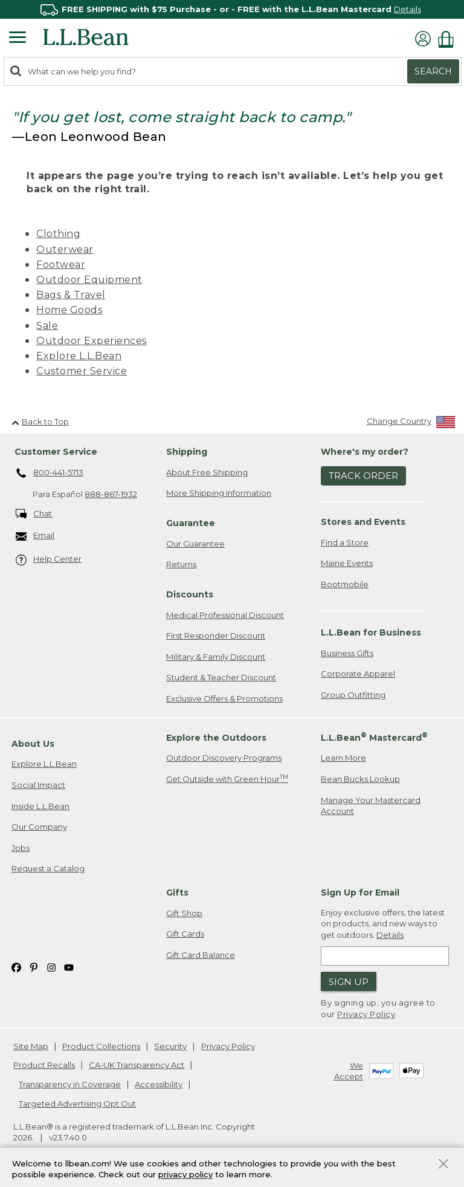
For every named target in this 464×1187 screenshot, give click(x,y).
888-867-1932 (111, 494)
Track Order (363, 475)
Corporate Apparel (358, 673)
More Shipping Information (218, 493)
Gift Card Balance (200, 955)
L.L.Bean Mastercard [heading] (374, 737)
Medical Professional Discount (225, 615)
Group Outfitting (353, 695)
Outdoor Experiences (91, 340)
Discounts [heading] (189, 594)
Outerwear (65, 249)
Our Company (39, 826)
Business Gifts (347, 653)
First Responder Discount (215, 635)
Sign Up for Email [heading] (360, 892)
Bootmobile (345, 584)
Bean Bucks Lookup (360, 779)
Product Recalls (44, 1065)
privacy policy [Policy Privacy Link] (185, 1175)
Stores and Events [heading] (363, 521)
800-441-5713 (50, 473)
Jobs (20, 848)
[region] (232, 9)
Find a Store (345, 542)
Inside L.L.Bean (40, 806)
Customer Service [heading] (55, 451)
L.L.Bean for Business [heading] (371, 632)
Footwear (60, 264)
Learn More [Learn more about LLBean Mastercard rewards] (343, 758)
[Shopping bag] (449, 39)
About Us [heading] (32, 743)
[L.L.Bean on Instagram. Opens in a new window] (51, 966)
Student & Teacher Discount (221, 677)
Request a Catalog (48, 868)
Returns (181, 564)
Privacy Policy (366, 1014)
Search (433, 71)
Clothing (58, 233)
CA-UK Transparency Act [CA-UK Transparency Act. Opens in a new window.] (136, 1065)
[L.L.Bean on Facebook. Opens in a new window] (16, 966)
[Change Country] (411, 423)
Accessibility (158, 1084)
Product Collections (101, 1046)
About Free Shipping (207, 472)
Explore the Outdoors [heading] (216, 737)
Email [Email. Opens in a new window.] (35, 536)
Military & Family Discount (215, 657)
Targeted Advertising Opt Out (77, 1103)
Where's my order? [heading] (364, 451)
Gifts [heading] (177, 892)
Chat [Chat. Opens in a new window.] (34, 514)
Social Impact (38, 785)
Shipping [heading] (186, 451)
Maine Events (347, 563)
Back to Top (40, 421)
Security (170, 1046)
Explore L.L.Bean (78, 356)
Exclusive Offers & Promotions (224, 698)
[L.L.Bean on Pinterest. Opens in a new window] (34, 966)
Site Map (30, 1046)
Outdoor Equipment (89, 279)
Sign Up (349, 981)
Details (407, 9)
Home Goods (69, 310)
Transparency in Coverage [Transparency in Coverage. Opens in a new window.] (70, 1084)
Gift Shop (184, 913)
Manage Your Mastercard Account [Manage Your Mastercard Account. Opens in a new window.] (370, 805)
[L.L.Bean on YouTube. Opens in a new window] (69, 966)
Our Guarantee (195, 543)
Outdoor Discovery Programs (224, 758)
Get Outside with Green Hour (227, 778)
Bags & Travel (71, 295)
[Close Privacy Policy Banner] (443, 1165)
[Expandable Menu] (17, 38)
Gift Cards (185, 933)
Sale (47, 325)
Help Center (49, 559)
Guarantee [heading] (190, 523)
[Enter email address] (385, 956)
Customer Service (81, 371)
